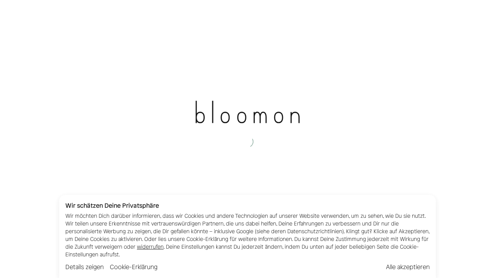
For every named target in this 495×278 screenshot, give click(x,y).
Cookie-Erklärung (133, 267)
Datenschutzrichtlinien (314, 231)
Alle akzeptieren (408, 267)
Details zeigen (84, 267)
